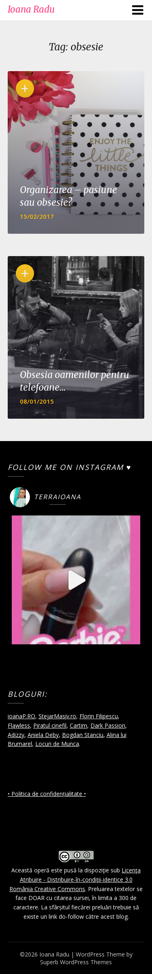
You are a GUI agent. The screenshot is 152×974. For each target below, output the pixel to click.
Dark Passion (107, 725)
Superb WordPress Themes (76, 962)
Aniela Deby (43, 735)
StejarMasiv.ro (57, 716)
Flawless (19, 725)
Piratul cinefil (49, 725)
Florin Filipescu (98, 716)
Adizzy (16, 735)
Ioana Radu (31, 9)
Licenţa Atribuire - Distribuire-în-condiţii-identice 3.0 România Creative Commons (75, 879)
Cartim (78, 725)
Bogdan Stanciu (82, 735)
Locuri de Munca (57, 744)
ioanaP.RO (21, 716)
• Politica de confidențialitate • (47, 794)
